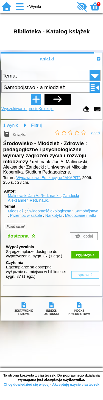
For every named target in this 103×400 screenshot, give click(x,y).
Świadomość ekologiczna (49, 211)
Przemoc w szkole (26, 215)
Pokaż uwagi (15, 226)
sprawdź (85, 275)
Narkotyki (53, 215)
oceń (95, 133)
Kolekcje (45, 108)
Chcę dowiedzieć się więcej (26, 384)
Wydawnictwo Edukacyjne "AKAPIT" (48, 177)
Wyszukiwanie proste (19, 108)
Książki (47, 59)
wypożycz (85, 254)
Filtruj (36, 125)
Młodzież (16, 211)
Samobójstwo (86, 211)
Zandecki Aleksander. (43, 197)
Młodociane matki (80, 215)
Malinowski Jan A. (34, 195)
